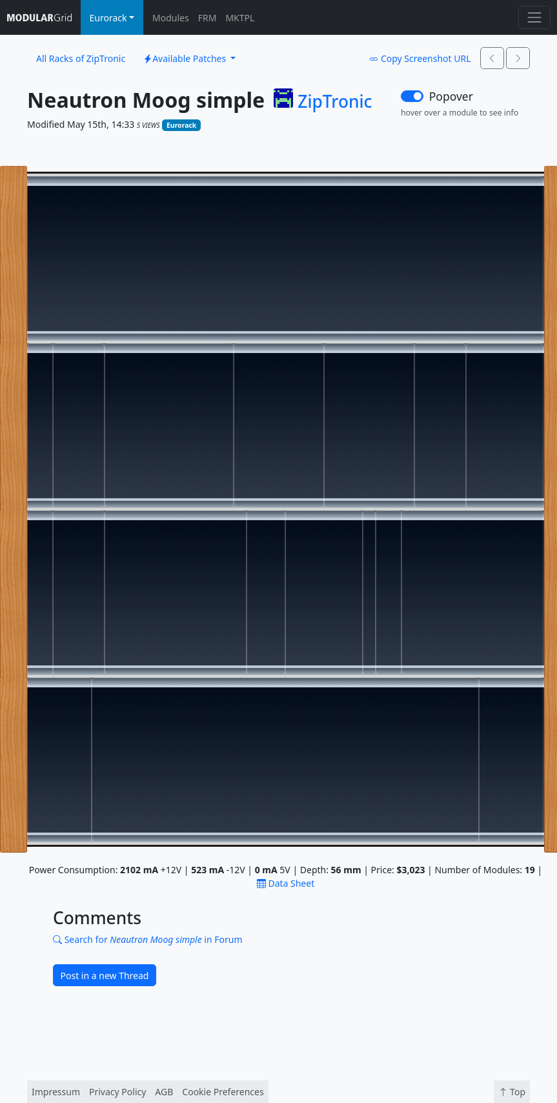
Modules (170, 18)
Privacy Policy (117, 1092)
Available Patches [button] (185, 58)
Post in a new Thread (105, 975)
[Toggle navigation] (534, 17)
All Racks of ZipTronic (80, 58)
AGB (164, 1092)
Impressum (56, 1092)
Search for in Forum (148, 939)
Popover (451, 96)
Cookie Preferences (222, 1092)
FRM (207, 18)
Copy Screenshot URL (420, 58)
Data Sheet (285, 883)
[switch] (412, 96)
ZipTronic (335, 102)
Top (511, 1092)
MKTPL (239, 18)
